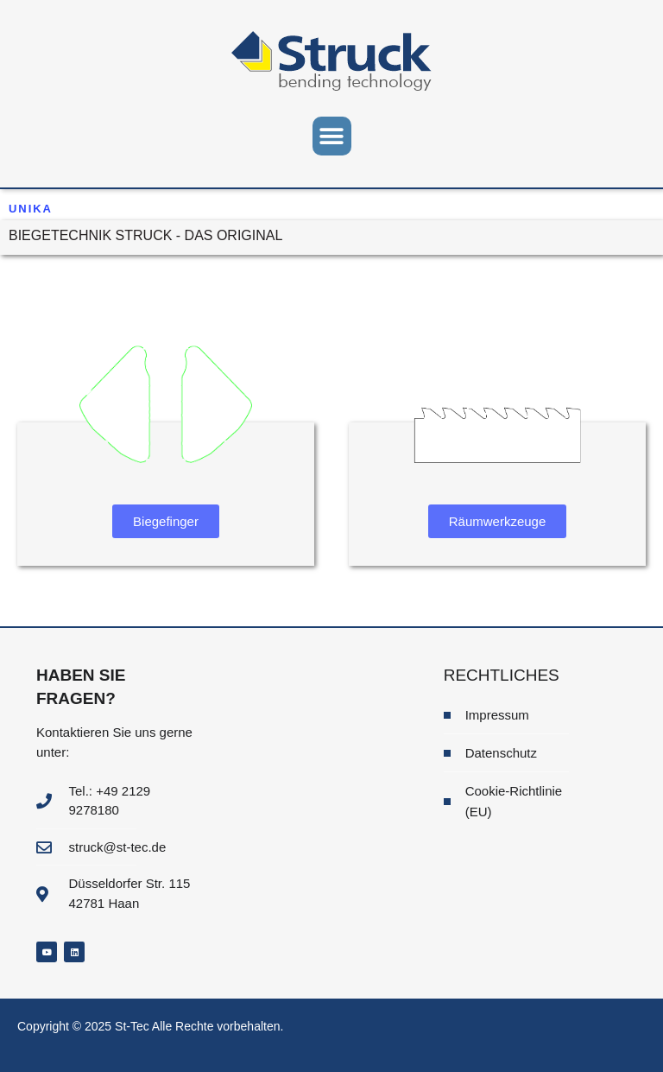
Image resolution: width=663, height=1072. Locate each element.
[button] (332, 136)
